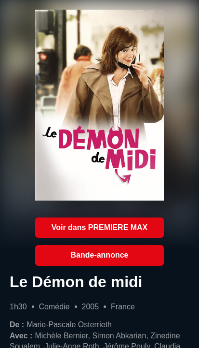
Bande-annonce (100, 255)
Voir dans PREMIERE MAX (100, 227)
